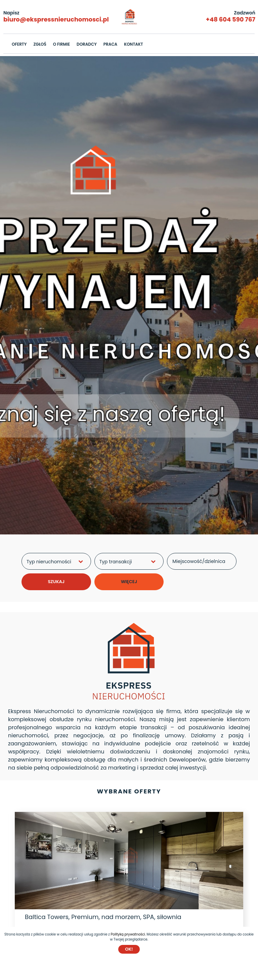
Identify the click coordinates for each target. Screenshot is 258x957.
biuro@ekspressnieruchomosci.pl (56, 19)
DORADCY (87, 44)
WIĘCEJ (129, 581)
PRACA (110, 44)
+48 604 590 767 (230, 19)
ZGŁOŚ (39, 44)
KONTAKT (133, 44)
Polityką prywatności (128, 934)
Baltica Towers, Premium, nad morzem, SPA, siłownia (103, 917)
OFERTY (19, 44)
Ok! (129, 949)
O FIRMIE (61, 44)
